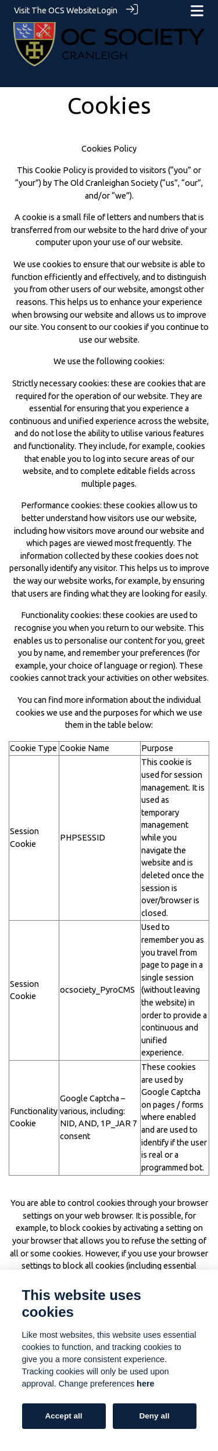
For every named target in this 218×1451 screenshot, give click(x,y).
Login (107, 10)
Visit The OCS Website (55, 10)
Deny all (154, 1416)
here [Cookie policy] (145, 1383)
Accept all (63, 1416)
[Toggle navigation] (197, 11)
